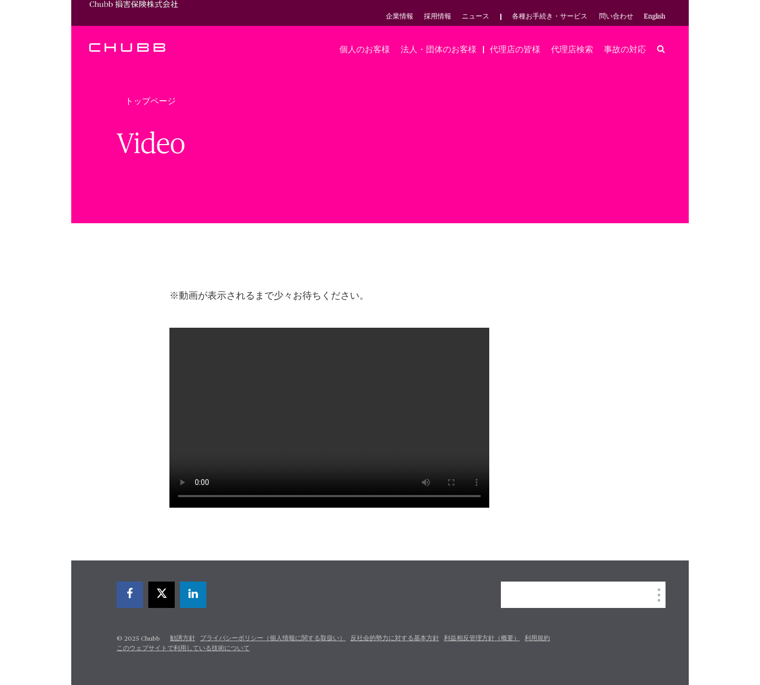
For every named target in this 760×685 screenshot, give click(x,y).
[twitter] (161, 595)
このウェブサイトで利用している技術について (183, 648)
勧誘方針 (182, 638)
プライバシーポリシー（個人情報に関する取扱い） (273, 638)
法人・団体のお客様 (439, 49)
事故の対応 (625, 49)
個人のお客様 (364, 49)
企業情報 (399, 16)
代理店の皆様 (515, 49)
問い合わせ (616, 16)
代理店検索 (572, 49)
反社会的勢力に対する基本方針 (394, 638)
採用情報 (437, 16)
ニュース (475, 16)
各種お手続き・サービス (549, 16)
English (655, 16)
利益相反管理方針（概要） (482, 638)
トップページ (150, 101)
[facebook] (130, 595)
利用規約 (537, 638)
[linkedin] (193, 595)
